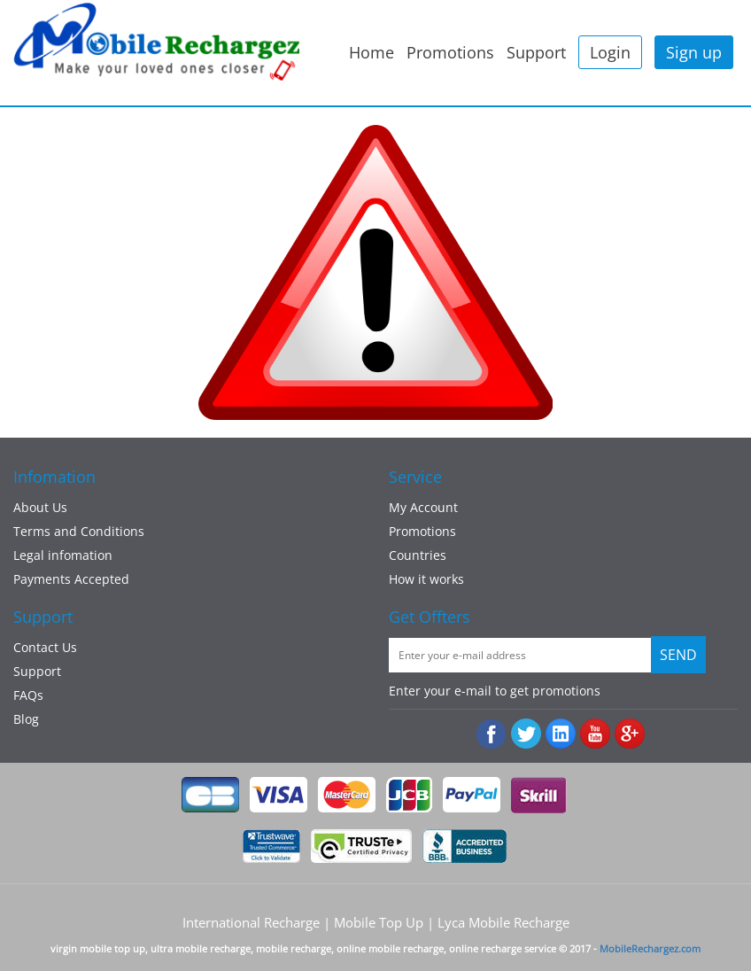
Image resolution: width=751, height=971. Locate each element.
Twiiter (526, 734)
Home (371, 52)
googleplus (630, 734)
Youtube (595, 734)
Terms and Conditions (78, 531)
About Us (40, 507)
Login (610, 52)
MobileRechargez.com (650, 948)
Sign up (694, 52)
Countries (417, 555)
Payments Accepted (71, 579)
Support (536, 52)
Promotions (450, 52)
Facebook (491, 734)
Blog (26, 719)
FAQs (28, 695)
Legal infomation (62, 555)
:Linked (561, 734)
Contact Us (45, 647)
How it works (426, 579)
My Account (423, 507)
